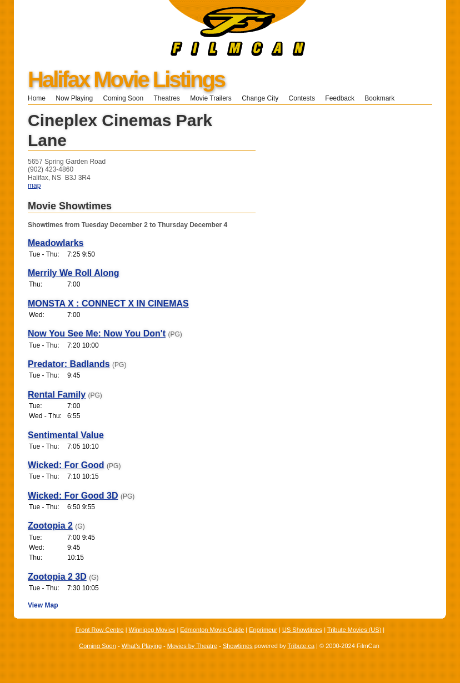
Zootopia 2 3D (57, 576)
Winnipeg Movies (152, 629)
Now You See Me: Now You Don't (97, 333)
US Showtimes (302, 629)
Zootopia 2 (50, 525)
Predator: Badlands (69, 364)
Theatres (166, 98)
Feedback (339, 98)
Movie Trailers (211, 98)
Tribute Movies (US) (354, 629)
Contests (302, 98)
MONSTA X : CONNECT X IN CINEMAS (108, 303)
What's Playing (142, 645)
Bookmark (383, 98)
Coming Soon (123, 98)
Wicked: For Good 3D (73, 495)
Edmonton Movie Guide (212, 629)
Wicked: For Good (66, 465)
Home (37, 98)
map (34, 185)
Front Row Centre (100, 629)
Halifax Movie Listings (126, 79)
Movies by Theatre (192, 645)
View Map (43, 605)
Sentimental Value (66, 435)
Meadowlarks (55, 243)
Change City (260, 98)
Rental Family (57, 394)
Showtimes (238, 645)
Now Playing (74, 98)
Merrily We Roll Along (73, 273)
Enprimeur (263, 629)
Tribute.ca (301, 645)
